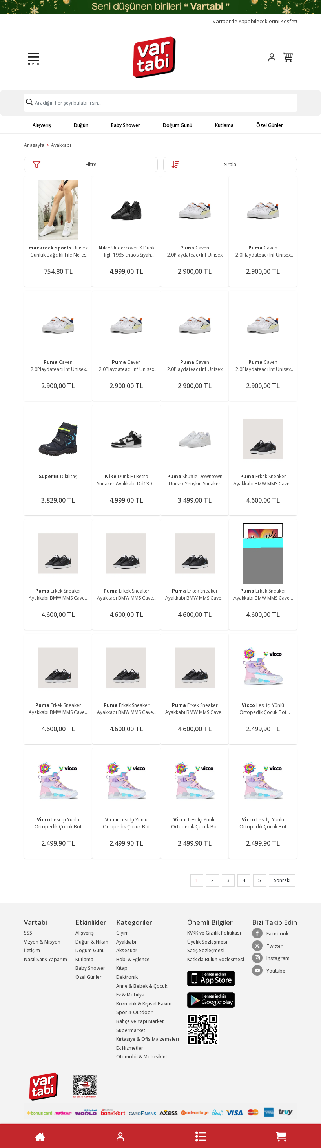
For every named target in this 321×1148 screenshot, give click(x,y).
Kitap (122, 968)
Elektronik (127, 977)
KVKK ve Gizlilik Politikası (214, 932)
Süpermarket (130, 1030)
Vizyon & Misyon (42, 941)
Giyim (122, 932)
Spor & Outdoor (134, 1012)
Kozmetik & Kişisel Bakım (143, 1003)
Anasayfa (34, 145)
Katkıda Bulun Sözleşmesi (215, 959)
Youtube (268, 970)
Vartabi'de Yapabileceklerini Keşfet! (255, 21)
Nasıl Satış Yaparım (45, 959)
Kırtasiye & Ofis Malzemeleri (147, 1039)
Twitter (267, 946)
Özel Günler (269, 125)
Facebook (270, 933)
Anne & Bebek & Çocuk (141, 986)
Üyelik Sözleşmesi (207, 941)
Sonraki (282, 880)
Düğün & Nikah (91, 941)
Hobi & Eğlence (133, 959)
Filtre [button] (91, 164)
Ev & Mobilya (130, 994)
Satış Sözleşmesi (205, 950)
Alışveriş (42, 125)
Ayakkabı (61, 145)
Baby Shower (125, 125)
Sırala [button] (230, 164)
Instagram (271, 958)
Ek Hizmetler (129, 1048)
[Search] (160, 103)
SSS (28, 932)
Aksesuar (126, 950)
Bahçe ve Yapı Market (140, 1021)
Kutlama (224, 125)
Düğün (81, 125)
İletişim (32, 950)
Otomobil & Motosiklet (141, 1056)
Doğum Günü (177, 125)
